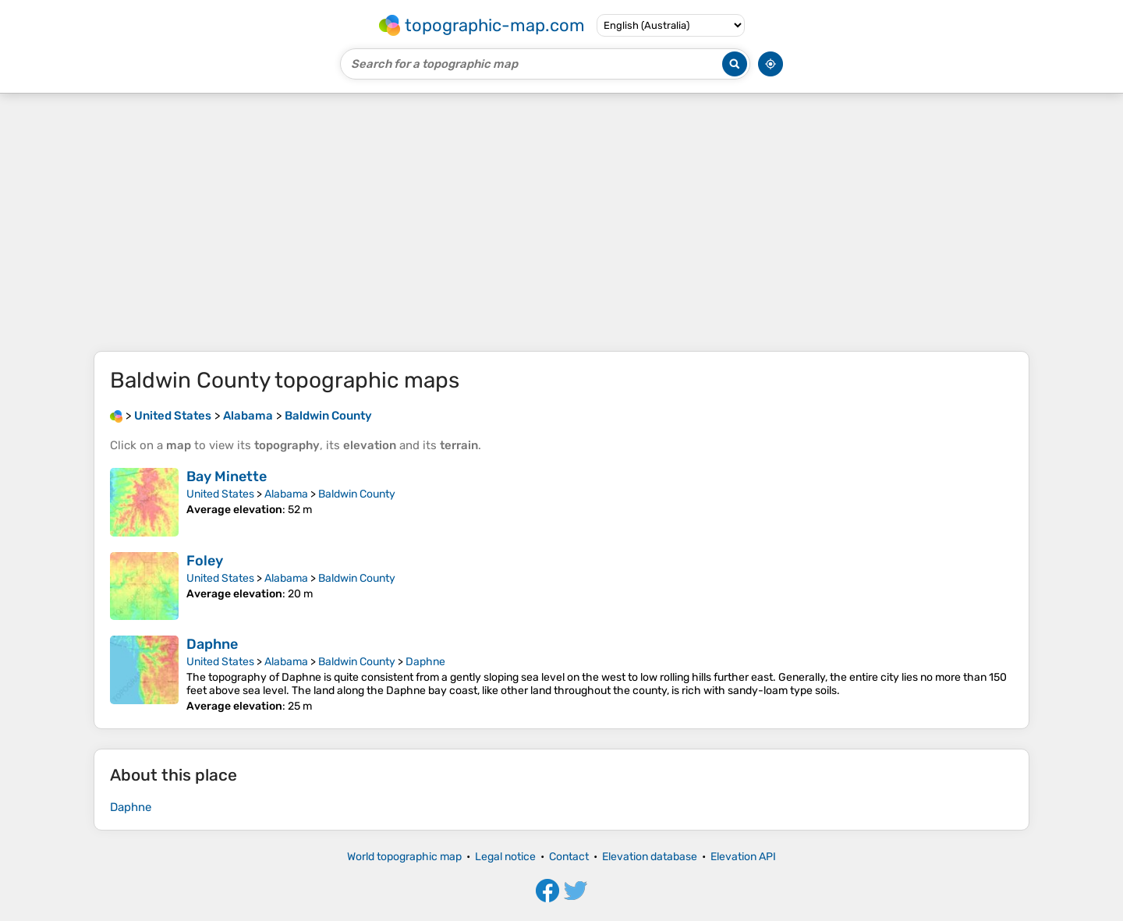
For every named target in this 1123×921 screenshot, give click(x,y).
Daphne (212, 644)
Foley (204, 560)
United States (220, 494)
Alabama (286, 494)
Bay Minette (226, 476)
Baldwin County (356, 494)
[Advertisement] (561, 222)
